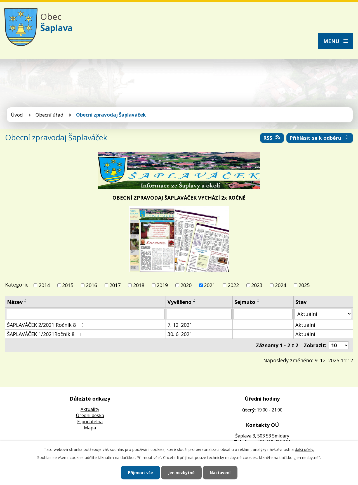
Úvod (17, 115)
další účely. (304, 449)
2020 (186, 285)
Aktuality (90, 409)
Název (15, 302)
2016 (91, 285)
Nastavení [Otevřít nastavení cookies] (220, 472)
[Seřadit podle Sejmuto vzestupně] (258, 300)
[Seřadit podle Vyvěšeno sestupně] (195, 302)
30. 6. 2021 (180, 334)
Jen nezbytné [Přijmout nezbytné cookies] (181, 472)
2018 (138, 285)
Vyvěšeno (180, 302)
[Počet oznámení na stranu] (339, 345)
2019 (162, 285)
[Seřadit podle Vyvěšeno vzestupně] (195, 300)
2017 (115, 285)
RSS (272, 137)
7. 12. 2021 (180, 324)
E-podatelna (90, 421)
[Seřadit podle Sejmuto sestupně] (258, 302)
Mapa (90, 428)
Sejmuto (244, 302)
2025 (304, 285)
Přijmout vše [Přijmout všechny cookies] (140, 472)
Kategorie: (17, 284)
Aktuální (305, 324)
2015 (67, 285)
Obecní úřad (49, 115)
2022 (233, 285)
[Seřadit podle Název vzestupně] (26, 300)
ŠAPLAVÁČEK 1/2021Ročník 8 (46, 334)
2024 (280, 285)
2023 (256, 285)
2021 (209, 285)
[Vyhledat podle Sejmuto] (263, 314)
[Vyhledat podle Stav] (323, 314)
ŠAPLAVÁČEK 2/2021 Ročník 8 (46, 324)
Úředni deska (90, 415)
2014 (44, 285)
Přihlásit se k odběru (319, 137)
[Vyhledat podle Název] (85, 314)
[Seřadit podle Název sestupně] (26, 302)
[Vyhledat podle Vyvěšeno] (199, 314)
